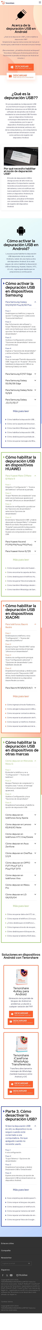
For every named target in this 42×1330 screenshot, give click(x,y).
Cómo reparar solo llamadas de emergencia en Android (22, 1215)
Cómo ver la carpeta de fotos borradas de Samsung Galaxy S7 (22, 424)
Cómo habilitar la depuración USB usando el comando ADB (22, 419)
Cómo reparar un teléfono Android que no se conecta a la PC (22, 722)
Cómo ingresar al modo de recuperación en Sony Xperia (22, 927)
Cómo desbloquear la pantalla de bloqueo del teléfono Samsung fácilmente (22, 437)
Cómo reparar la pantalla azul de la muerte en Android (22, 726)
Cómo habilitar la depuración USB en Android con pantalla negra (22, 432)
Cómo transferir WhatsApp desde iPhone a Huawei (22, 585)
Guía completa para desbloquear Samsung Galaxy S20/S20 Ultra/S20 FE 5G (22, 1198)
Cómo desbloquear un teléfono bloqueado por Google (22, 1207)
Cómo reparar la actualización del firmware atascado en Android (22, 717)
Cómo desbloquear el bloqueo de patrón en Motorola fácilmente (22, 931)
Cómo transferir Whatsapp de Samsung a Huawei (22, 428)
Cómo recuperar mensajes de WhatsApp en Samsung (22, 441)
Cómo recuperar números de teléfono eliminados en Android (22, 1211)
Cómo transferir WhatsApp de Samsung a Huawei (22, 589)
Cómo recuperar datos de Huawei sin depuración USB (22, 568)
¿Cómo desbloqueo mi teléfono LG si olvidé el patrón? (22, 923)
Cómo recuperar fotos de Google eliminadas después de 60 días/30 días (22, 1219)
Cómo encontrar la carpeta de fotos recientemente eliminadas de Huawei (22, 572)
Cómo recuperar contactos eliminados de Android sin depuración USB (22, 713)
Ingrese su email (16, 1263)
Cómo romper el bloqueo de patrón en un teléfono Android (22, 1202)
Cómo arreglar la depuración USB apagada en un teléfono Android (22, 709)
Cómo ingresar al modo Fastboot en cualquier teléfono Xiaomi (22, 705)
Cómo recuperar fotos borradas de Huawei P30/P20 (22, 581)
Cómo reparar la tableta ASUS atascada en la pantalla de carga (22, 936)
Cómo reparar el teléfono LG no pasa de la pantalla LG (22, 918)
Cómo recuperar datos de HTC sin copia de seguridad (22, 914)
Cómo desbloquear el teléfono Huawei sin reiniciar (22, 577)
